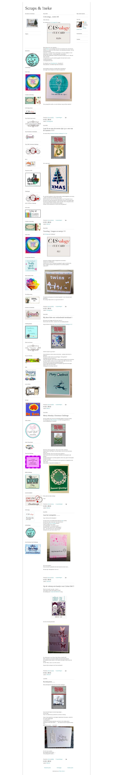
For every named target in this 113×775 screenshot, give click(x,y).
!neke (85, 22)
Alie (63, 520)
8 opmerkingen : (59, 220)
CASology (46, 234)
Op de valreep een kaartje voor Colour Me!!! (58, 586)
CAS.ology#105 (54, 22)
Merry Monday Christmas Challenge (56, 415)
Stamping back (54, 63)
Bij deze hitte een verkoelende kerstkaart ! (57, 317)
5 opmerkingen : (59, 306)
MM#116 (48, 508)
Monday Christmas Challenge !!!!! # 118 (59, 133)
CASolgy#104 (49, 310)
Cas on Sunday (52, 523)
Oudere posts (70, 767)
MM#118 (48, 224)
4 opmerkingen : (59, 404)
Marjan (47, 48)
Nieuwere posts (47, 767)
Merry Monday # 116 (54, 419)
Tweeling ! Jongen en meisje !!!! (54, 231)
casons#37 (48, 581)
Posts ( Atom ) (62, 771)
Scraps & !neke (38, 8)
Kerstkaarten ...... (49, 682)
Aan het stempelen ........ (51, 515)
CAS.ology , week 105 (51, 17)
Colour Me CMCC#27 (55, 591)
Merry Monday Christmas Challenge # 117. (63, 324)
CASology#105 (49, 121)
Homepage (59, 767)
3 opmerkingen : (59, 670)
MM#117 (48, 408)
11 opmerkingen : (59, 504)
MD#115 (48, 763)
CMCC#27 (48, 674)
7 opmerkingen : (59, 117)
